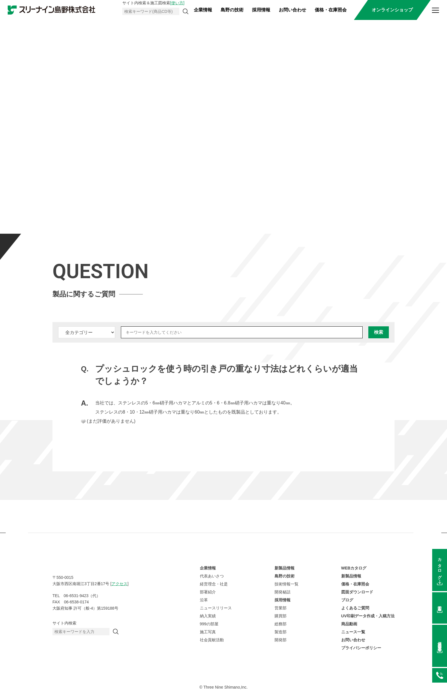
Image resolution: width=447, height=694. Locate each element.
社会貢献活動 (212, 640)
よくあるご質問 (355, 608)
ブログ (347, 600)
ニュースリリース (216, 608)
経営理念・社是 (214, 584)
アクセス (119, 583)
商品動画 (349, 624)
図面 (439, 604)
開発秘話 (282, 592)
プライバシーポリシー (361, 648)
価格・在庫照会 (331, 9)
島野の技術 (232, 9)
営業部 (281, 608)
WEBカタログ (354, 568)
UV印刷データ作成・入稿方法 (368, 616)
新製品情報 (284, 568)
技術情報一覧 (286, 584)
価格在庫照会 (439, 642)
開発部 (281, 640)
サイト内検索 (64, 623)
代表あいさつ (212, 576)
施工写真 (208, 632)
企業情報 (203, 9)
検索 (378, 332)
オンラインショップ (392, 9)
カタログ (439, 566)
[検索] (186, 11)
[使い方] (177, 3)
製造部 (281, 632)
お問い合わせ (292, 9)
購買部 (281, 616)
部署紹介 (208, 592)
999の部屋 (209, 624)
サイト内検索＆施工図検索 (153, 3)
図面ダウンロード (357, 592)
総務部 (281, 624)
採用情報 (261, 9)
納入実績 (208, 616)
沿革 (204, 600)
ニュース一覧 (353, 632)
